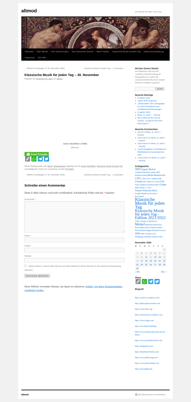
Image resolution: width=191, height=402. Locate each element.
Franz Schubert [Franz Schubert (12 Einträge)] (140, 185)
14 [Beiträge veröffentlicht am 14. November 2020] (160, 257)
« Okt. (137, 272)
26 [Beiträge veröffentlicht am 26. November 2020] (151, 265)
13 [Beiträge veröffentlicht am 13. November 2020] (155, 257)
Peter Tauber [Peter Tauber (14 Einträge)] (151, 227)
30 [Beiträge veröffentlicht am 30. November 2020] (137, 268)
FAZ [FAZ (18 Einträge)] (162, 181)
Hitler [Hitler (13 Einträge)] (137, 188)
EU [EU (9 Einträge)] (153, 182)
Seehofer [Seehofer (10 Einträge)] (163, 230)
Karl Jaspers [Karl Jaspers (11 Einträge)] (139, 196)
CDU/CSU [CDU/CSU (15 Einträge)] (145, 178)
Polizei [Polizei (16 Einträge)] (159, 227)
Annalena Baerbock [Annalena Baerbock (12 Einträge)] (142, 172)
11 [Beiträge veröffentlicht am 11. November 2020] (146, 257)
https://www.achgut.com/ (144, 320)
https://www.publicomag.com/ (146, 357)
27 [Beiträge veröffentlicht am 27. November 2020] (155, 265)
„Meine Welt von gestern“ (147, 101)
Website (27, 256)
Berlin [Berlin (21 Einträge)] (150, 175)
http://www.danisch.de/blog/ (145, 326)
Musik (50, 166)
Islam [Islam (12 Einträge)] (142, 188)
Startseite (29, 51)
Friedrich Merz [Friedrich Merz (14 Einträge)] (153, 185)
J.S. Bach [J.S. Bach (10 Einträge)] (148, 188)
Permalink (69, 169)
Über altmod (42, 51)
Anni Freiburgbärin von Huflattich (150, 149)
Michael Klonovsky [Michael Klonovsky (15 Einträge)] (153, 224)
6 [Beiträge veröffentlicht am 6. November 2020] (155, 253)
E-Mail (27, 246)
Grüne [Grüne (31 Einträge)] (163, 184)
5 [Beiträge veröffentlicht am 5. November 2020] (150, 253)
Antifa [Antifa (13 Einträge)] (152, 172)
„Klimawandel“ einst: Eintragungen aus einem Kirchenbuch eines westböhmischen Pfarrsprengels (151, 106)
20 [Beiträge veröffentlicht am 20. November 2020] (155, 261)
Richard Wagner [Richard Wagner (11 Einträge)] (146, 230)
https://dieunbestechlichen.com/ (147, 352)
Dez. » (164, 272)
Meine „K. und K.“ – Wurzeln (148, 115)
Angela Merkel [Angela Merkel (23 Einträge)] (148, 169)
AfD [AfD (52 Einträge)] (137, 169)
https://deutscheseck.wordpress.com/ (149, 315)
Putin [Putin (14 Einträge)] (137, 230)
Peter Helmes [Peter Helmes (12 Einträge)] (140, 227)
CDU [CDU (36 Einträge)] (138, 178)
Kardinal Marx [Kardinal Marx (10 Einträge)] (152, 193)
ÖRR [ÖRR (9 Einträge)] (160, 237)
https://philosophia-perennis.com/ (147, 303)
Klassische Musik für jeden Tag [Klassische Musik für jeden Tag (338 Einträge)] (149, 203)
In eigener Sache (143, 98)
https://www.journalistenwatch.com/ (148, 340)
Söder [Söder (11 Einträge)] (143, 234)
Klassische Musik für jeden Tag (126, 51)
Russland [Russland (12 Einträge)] (155, 230)
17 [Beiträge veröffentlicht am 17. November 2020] (142, 261)
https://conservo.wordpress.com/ (147, 298)
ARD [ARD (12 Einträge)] (158, 172)
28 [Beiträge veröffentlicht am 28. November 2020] (160, 265)
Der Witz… (43, 57)
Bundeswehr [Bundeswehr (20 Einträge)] (159, 175)
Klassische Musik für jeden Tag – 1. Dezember (104, 68)
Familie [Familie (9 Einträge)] (157, 182)
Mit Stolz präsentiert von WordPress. (152, 394)
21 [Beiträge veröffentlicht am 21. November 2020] (160, 261)
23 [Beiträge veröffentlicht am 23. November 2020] (137, 265)
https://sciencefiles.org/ (143, 309)
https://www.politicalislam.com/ (147, 363)
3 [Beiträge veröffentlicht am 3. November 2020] (141, 253)
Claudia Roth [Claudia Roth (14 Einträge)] (156, 178)
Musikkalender (60, 166)
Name (27, 236)
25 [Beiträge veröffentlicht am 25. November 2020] (146, 265)
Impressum (30, 57)
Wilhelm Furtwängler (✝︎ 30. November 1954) (44, 68)
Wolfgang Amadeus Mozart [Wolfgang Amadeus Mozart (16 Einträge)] (146, 236)
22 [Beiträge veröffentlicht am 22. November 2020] (164, 261)
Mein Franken (103, 51)
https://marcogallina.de (143, 369)
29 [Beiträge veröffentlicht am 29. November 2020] (164, 265)
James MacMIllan (88, 166)
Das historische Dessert (82, 51)
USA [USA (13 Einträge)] (154, 234)
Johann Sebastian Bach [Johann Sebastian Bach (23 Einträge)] (146, 190)
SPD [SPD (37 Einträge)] (137, 233)
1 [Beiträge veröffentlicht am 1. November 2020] (164, 249)
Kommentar (30, 199)
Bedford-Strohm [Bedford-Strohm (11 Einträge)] (141, 175)
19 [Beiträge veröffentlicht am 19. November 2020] (151, 261)
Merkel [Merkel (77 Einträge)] (140, 224)
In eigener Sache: (144, 112)
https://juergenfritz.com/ (144, 346)
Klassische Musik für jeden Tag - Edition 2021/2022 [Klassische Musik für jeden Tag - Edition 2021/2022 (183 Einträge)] (150, 214)
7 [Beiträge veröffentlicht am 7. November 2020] (159, 253)
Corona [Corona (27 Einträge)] (139, 181)
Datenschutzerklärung (154, 51)
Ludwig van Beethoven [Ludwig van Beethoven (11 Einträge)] (148, 221)
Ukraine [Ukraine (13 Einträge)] (148, 234)
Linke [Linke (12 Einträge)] (137, 221)
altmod (29, 10)
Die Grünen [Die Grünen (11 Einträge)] (147, 182)
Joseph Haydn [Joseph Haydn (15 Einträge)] (141, 193)
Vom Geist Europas (60, 51)
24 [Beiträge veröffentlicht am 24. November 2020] (142, 265)
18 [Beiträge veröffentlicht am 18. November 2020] (146, 261)
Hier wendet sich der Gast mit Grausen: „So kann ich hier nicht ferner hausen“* (149, 121)
